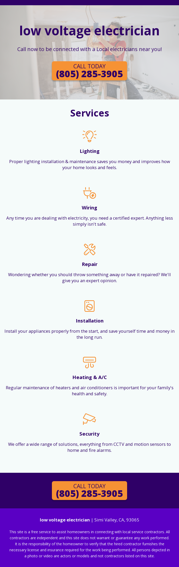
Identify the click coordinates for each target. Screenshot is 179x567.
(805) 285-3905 (89, 71)
